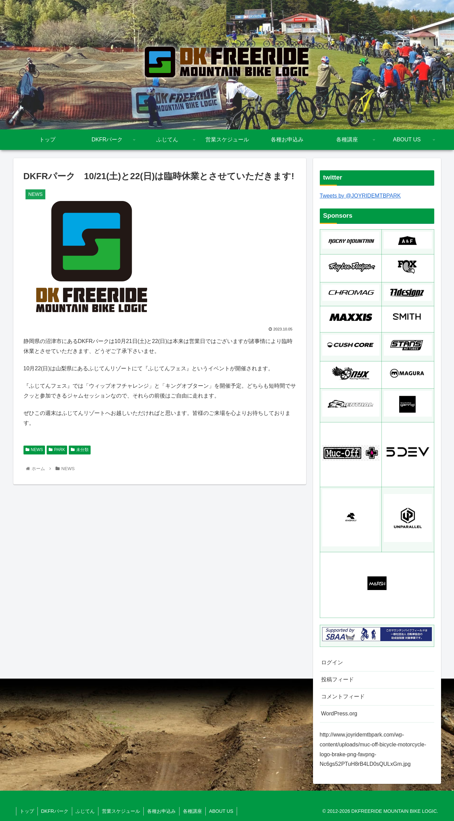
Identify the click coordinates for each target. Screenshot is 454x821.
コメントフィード (343, 696)
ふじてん (85, 811)
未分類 (80, 449)
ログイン (332, 662)
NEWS (34, 449)
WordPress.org (339, 713)
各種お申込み (161, 811)
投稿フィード (337, 679)
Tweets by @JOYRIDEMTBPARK (360, 196)
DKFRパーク (54, 811)
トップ (27, 811)
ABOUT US (221, 811)
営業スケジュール (121, 811)
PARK (57, 449)
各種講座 (192, 811)
